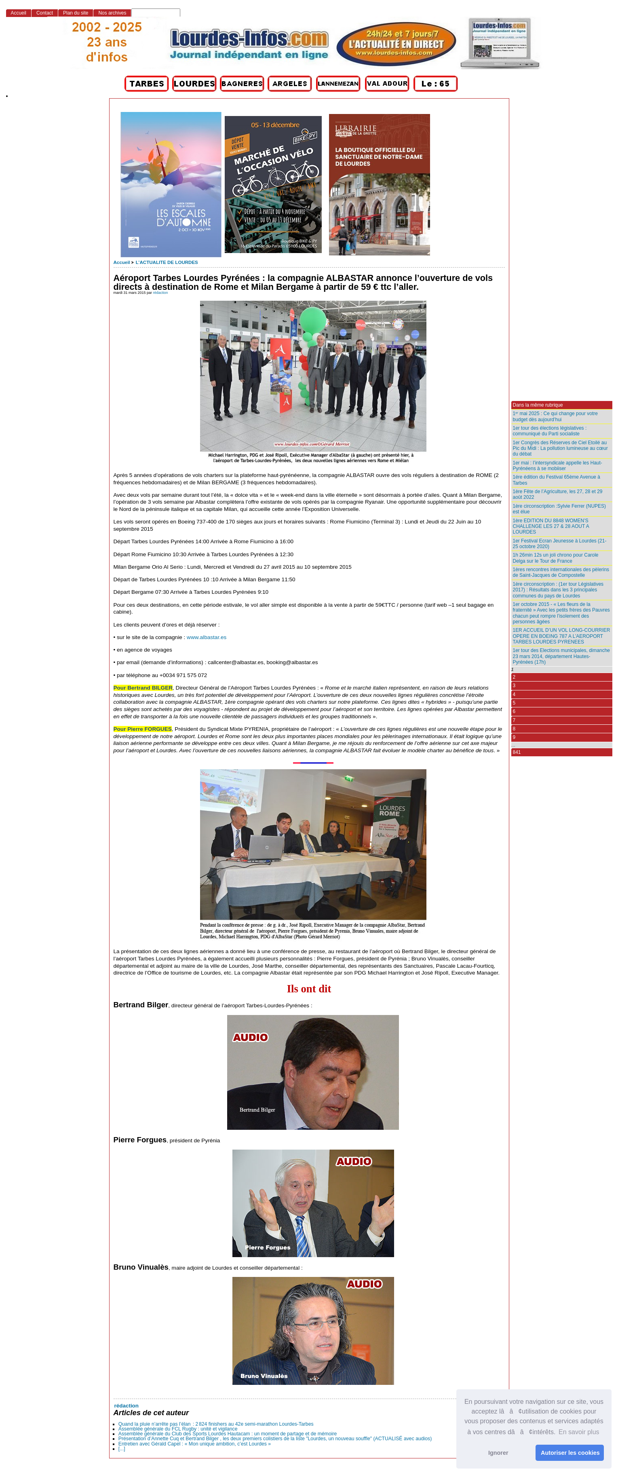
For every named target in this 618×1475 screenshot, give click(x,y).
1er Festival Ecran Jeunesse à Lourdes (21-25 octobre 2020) (560, 543)
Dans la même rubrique (538, 405)
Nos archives (112, 13)
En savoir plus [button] (579, 1432)
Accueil (122, 262)
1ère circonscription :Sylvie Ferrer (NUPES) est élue (559, 509)
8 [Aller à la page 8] (514, 729)
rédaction (160, 293)
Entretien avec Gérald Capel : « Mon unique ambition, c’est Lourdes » (194, 1444)
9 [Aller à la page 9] (514, 737)
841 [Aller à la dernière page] (517, 752)
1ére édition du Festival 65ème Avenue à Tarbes (556, 479)
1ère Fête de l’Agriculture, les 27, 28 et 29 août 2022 (558, 494)
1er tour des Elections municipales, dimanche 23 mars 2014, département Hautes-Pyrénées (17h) (561, 656)
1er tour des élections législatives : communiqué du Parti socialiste (550, 431)
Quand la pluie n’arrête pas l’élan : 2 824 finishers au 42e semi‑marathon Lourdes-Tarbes (216, 1424)
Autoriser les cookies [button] (570, 1453)
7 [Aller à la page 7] (514, 720)
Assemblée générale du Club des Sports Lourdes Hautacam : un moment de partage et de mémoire (227, 1434)
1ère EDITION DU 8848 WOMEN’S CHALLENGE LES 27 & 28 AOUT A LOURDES (551, 526)
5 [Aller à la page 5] (514, 703)
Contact (44, 13)
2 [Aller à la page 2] (514, 677)
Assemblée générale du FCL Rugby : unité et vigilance (178, 1429)
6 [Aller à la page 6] (514, 711)
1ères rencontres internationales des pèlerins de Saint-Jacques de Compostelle (561, 572)
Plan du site (75, 13)
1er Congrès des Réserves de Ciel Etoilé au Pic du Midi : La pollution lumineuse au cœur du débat (560, 448)
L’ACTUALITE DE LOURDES (167, 262)
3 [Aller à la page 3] (514, 685)
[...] (121, 1449)
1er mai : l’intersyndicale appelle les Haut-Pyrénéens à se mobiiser (557, 465)
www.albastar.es (206, 637)
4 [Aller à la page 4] (514, 694)
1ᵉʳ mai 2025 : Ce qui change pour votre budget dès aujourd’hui (555, 416)
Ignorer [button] (498, 1453)
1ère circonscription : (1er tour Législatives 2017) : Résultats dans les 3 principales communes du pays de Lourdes (558, 590)
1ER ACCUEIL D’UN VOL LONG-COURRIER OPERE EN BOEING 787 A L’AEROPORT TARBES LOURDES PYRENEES (561, 636)
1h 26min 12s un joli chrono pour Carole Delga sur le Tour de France (556, 557)
